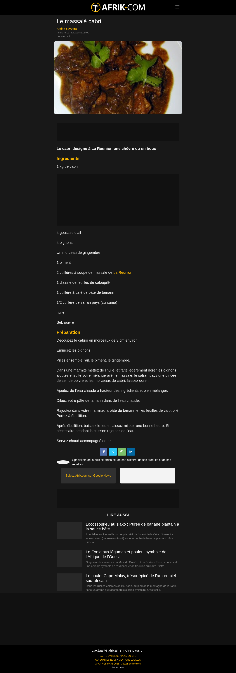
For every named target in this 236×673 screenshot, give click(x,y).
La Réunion (122, 272)
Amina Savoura (67, 28)
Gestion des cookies (131, 663)
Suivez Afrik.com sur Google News (88, 475)
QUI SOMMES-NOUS (106, 660)
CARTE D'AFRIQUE (109, 656)
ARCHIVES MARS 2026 (107, 663)
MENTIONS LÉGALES (130, 660)
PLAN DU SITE (128, 656)
